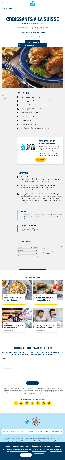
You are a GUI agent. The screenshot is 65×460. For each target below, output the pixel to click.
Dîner (36, 27)
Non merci (39, 455)
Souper (30, 27)
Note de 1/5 (23, 23)
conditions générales (56, 451)
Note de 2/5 (25, 23)
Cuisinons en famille (42, 431)
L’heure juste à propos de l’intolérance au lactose (45, 326)
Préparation (4, 95)
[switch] (32, 45)
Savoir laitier (30, 431)
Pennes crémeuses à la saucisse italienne (12, 299)
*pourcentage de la (50, 252)
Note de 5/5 (31, 23)
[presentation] (32, 375)
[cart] (60, 2)
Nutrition (4, 98)
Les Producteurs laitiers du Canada (32, 3)
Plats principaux (44, 27)
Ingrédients (4, 92)
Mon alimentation (57, 431)
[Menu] (2, 2)
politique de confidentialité (39, 451)
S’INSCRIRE (40, 159)
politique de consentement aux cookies (17, 451)
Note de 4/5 (29, 23)
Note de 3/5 (27, 23)
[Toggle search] (63, 2)
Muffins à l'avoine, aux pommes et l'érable (44, 299)
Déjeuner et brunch (22, 27)
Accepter (26, 455)
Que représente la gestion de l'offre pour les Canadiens (13, 327)
